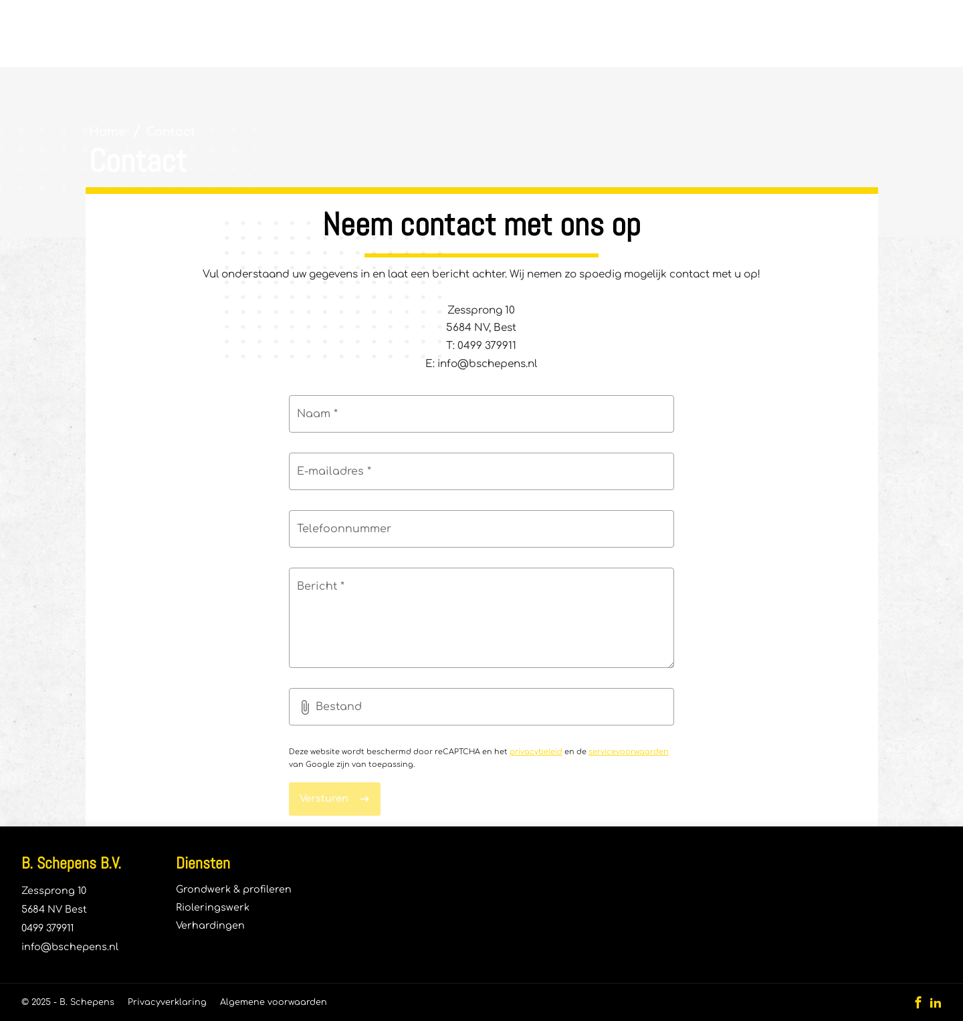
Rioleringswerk (212, 907)
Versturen (324, 798)
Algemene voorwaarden (273, 1002)
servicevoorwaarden (628, 752)
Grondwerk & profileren (234, 889)
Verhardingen (210, 925)
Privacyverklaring (167, 1002)
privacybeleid (536, 752)
